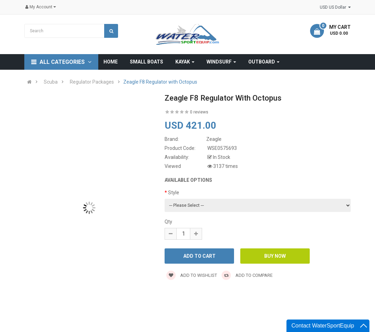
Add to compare (247, 275)
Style (173, 192)
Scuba (51, 81)
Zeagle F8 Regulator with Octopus (160, 81)
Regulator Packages (92, 81)
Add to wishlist (191, 275)
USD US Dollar (335, 7)
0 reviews (199, 112)
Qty (168, 221)
